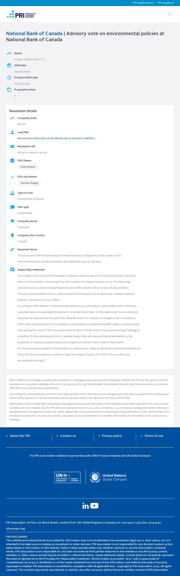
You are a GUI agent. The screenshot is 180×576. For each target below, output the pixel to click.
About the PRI (20, 436)
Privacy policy (112, 436)
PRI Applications (143, 3)
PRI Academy (165, 3)
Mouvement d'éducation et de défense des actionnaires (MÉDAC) (56, 138)
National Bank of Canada (34, 34)
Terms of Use (153, 436)
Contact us (68, 436)
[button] (170, 14)
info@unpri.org (15, 529)
